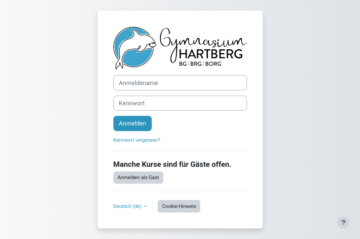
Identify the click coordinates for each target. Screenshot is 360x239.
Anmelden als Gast (138, 177)
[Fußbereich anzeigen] (343, 222)
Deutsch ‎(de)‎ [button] (128, 206)
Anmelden (132, 123)
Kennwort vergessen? (136, 140)
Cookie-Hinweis (179, 206)
